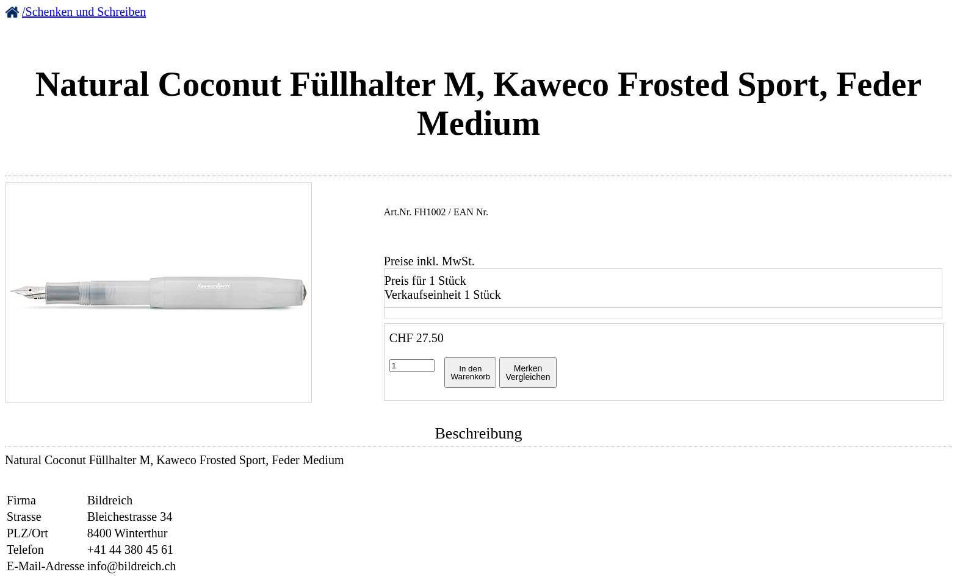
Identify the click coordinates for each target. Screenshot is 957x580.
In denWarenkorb (470, 372)
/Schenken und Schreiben (84, 11)
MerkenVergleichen (527, 372)
